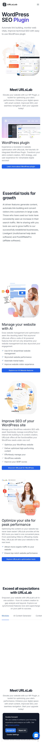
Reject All (22, 730)
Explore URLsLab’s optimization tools (21, 559)
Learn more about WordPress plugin (21, 166)
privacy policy (13, 725)
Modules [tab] (5, 616)
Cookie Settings (13, 734)
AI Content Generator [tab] (22, 616)
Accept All (11, 730)
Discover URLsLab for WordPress (21, 468)
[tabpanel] (21, 624)
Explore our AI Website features (21, 370)
